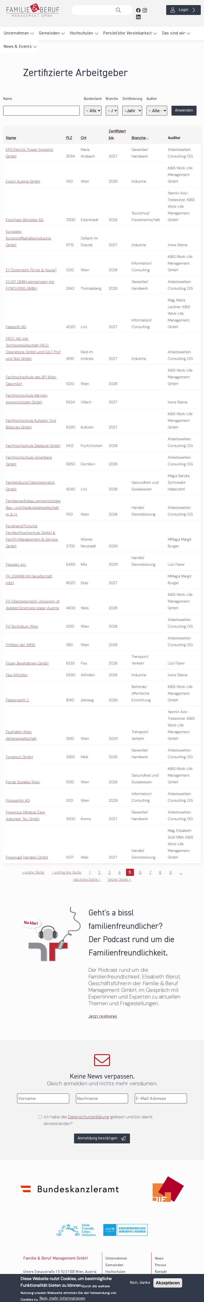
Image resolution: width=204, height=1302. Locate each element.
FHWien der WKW (20, 644)
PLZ (69, 137)
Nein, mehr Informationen (62, 1298)
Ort (83, 137)
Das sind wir (173, 33)
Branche (112, 99)
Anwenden (184, 110)
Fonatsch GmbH (19, 756)
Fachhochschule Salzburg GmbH (33, 445)
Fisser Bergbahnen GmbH (27, 663)
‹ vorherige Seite (66, 872)
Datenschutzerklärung (88, 1117)
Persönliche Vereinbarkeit (127, 33)
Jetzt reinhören (102, 1016)
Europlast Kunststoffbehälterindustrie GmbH (28, 238)
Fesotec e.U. (16, 564)
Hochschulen (81, 33)
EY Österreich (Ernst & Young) (31, 270)
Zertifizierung (132, 99)
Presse (160, 1265)
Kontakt (161, 1272)
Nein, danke (140, 1283)
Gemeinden (49, 33)
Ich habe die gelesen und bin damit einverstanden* (98, 1120)
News (159, 1258)
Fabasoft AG (16, 326)
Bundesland (92, 99)
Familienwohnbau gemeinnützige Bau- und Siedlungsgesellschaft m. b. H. (33, 507)
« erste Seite (33, 872)
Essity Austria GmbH (23, 181)
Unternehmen (16, 33)
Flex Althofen (16, 674)
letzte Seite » (119, 879)
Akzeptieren (168, 1283)
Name (7, 99)
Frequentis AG (18, 800)
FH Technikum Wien (22, 626)
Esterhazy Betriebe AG (24, 219)
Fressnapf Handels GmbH (27, 857)
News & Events (17, 47)
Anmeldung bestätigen (97, 1138)
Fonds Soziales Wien (23, 782)
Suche (120, 10)
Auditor (151, 99)
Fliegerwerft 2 (17, 700)
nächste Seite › (86, 879)
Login (183, 10)
